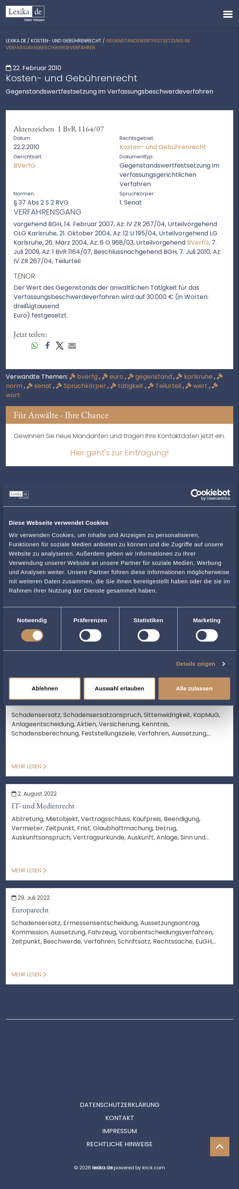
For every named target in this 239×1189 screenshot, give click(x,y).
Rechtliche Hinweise (119, 1109)
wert (197, 385)
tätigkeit (127, 385)
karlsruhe (195, 376)
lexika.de (16, 40)
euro (113, 376)
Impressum (119, 1096)
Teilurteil (165, 385)
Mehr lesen (29, 766)
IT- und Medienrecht (43, 806)
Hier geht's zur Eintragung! (119, 452)
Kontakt (119, 1083)
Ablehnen (45, 688)
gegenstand (150, 376)
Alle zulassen (194, 688)
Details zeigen (195, 663)
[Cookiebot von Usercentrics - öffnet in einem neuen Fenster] (196, 494)
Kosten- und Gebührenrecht (66, 40)
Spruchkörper (82, 385)
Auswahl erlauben (119, 688)
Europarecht (30, 910)
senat (40, 385)
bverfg (84, 376)
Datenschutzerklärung (120, 1070)
